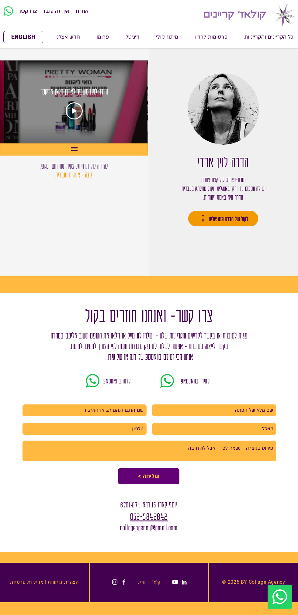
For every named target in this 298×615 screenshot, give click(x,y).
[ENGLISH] (23, 37)
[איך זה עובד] (56, 11)
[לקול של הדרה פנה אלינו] (223, 218)
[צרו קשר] (27, 11)
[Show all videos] (74, 149)
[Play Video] (74, 110)
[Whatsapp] (8, 11)
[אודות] (82, 11)
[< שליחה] (148, 476)
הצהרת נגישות (63, 582)
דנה (132, 356)
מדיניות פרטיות (26, 582)
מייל (130, 335)
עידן (111, 356)
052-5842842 (149, 516)
